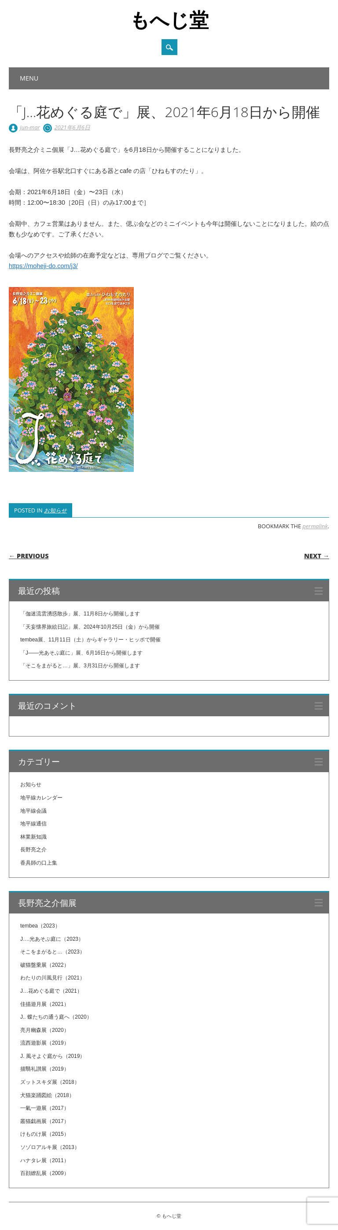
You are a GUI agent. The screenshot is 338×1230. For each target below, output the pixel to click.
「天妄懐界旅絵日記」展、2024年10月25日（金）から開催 (90, 627)
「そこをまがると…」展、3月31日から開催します (80, 666)
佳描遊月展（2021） (44, 1004)
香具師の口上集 (38, 863)
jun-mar (30, 127)
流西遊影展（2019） (44, 1043)
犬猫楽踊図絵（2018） (47, 1095)
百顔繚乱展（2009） (44, 1173)
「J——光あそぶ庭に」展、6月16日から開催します (81, 653)
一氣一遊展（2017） (44, 1108)
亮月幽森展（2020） (44, 1030)
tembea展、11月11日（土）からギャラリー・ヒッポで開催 (90, 640)
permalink (314, 526)
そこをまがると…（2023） (52, 952)
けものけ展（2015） (44, 1134)
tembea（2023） (40, 926)
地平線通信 (33, 824)
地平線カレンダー (41, 798)
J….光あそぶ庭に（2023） (52, 939)
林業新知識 (33, 837)
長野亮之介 (33, 850)
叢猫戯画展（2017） (44, 1121)
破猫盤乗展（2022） (44, 965)
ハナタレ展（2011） (44, 1160)
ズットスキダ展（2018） (50, 1082)
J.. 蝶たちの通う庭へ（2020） (56, 1017)
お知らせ (55, 510)
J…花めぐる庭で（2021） (51, 991)
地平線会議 (33, 811)
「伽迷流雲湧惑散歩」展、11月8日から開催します (80, 614)
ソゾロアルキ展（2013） (50, 1147)
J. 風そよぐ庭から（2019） (52, 1056)
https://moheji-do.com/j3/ (43, 265)
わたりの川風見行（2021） (52, 978)
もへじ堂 (169, 19)
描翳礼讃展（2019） (44, 1069)
